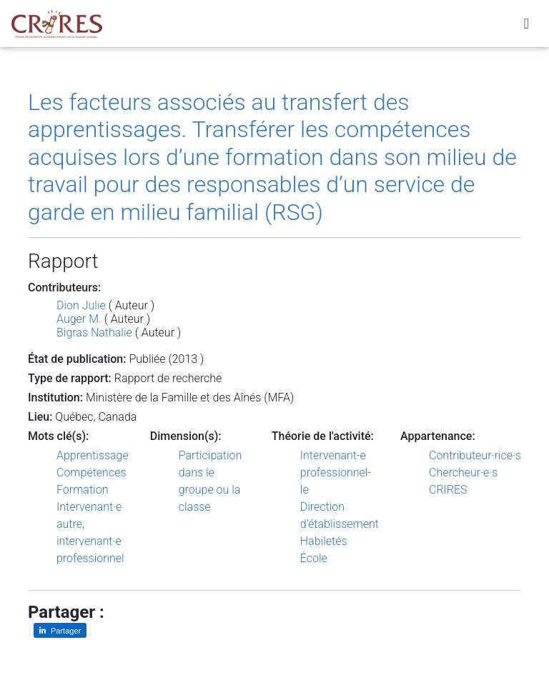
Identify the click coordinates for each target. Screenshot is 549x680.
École (313, 558)
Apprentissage (92, 455)
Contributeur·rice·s (475, 455)
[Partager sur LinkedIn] (60, 630)
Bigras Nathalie (94, 332)
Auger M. (79, 319)
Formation (82, 489)
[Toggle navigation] (526, 26)
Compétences (91, 472)
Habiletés (323, 541)
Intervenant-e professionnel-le (335, 472)
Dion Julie (81, 305)
